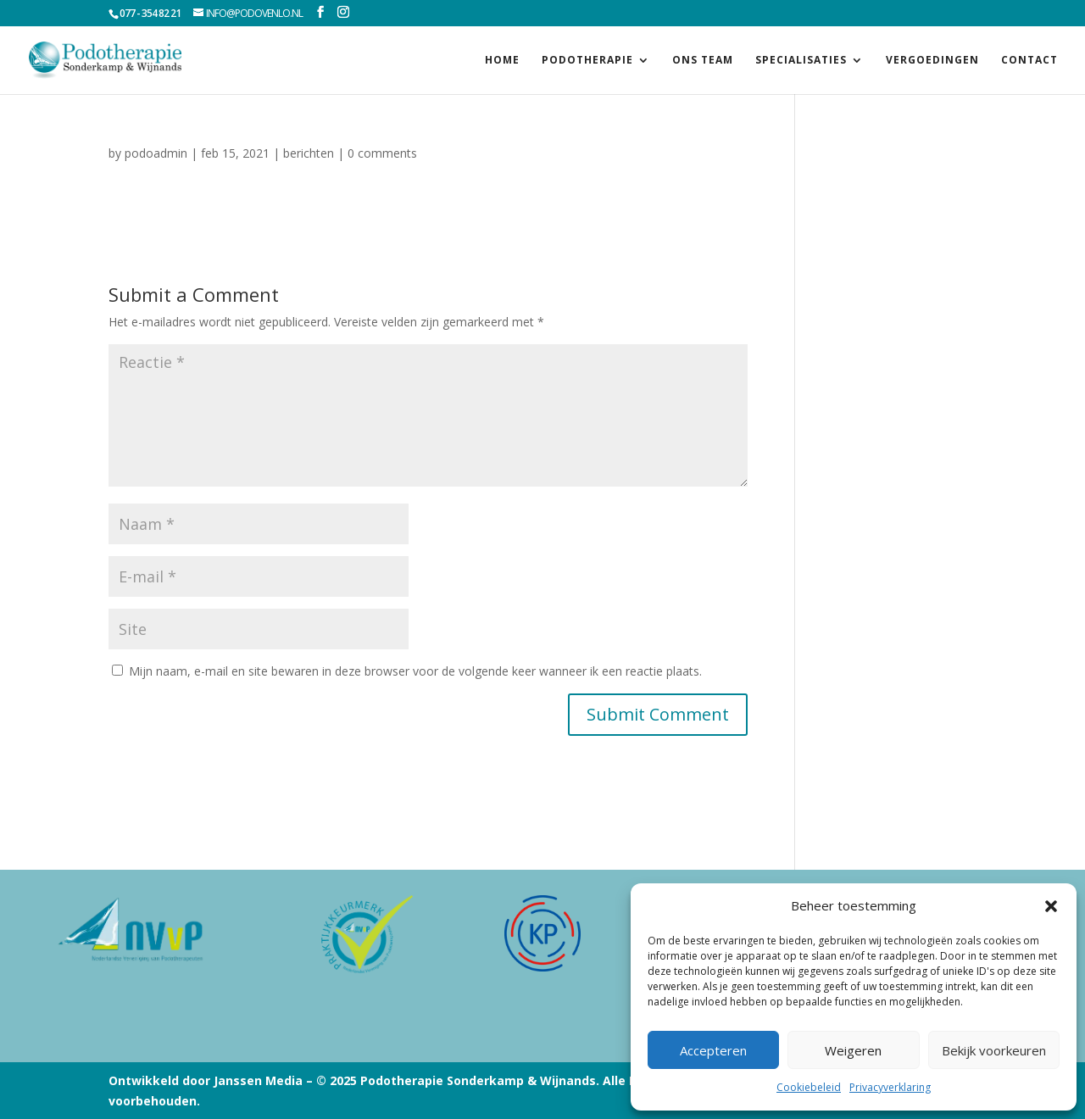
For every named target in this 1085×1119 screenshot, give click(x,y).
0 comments (382, 153)
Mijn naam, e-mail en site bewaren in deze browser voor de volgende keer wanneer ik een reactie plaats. (415, 671)
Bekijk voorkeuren (994, 1050)
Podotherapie (587, 60)
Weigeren (853, 1050)
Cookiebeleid (808, 1087)
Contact (1029, 60)
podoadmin (156, 153)
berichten (308, 153)
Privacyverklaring (890, 1087)
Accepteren (713, 1050)
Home (502, 60)
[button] (1051, 906)
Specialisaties (801, 60)
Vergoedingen (932, 60)
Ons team (702, 60)
